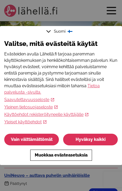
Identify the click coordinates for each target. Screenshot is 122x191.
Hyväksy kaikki (91, 139)
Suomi (60, 31)
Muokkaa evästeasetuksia (61, 155)
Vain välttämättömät (32, 139)
